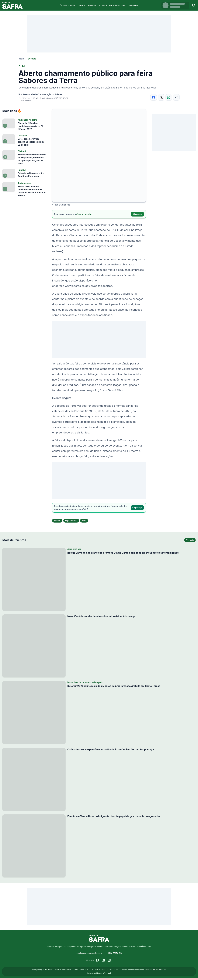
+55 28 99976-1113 (114, 953)
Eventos (32, 58)
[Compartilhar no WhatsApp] (169, 97)
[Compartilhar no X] (161, 97)
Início (21, 58)
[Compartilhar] (176, 97)
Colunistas (133, 5)
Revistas (92, 5)
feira (84, 520)
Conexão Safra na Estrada (112, 5)
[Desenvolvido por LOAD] (107, 973)
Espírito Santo (71, 520)
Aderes (57, 520)
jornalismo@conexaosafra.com (89, 953)
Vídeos (81, 5)
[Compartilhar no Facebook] (153, 97)
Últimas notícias (67, 5)
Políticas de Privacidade (155, 970)
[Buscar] (194, 5)
